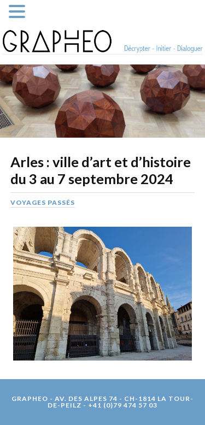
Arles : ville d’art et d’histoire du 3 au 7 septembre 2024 (100, 170)
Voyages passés (42, 202)
